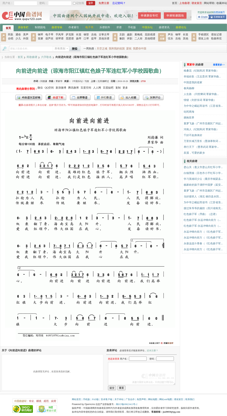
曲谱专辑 (57, 27)
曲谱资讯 (164, 27)
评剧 (129, 38)
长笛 (78, 34)
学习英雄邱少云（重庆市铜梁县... (203, 179)
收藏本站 (221, 3)
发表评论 (153, 97)
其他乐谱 (104, 38)
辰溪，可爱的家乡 (194, 152)
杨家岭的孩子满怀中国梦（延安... (203, 184)
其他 (185, 38)
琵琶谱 (70, 38)
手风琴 (60, 34)
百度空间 (86, 87)
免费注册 (104, 3)
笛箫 (40, 38)
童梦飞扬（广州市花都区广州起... (203, 123)
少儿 (18, 38)
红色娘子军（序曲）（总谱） (201, 214)
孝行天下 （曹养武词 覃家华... (201, 147)
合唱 (10, 38)
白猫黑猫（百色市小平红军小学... (203, 173)
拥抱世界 (189, 117)
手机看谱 (104, 97)
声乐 (170, 34)
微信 (40, 87)
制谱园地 (40, 27)
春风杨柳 (189, 88)
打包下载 (56, 97)
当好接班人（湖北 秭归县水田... (202, 196)
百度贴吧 (108, 87)
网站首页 (76, 399)
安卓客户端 (106, 399)
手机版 (132, 27)
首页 (174, 3)
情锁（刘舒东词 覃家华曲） (200, 100)
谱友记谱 (216, 34)
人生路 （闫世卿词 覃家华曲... (201, 94)
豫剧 (122, 38)
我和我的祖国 (117, 48)
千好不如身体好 (193, 135)
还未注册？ (152, 350)
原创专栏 (23, 27)
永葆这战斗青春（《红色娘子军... (203, 243)
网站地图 (152, 399)
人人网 (97, 87)
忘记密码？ (119, 3)
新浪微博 (61, 87)
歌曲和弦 (216, 38)
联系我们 (189, 399)
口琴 (86, 38)
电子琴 (49, 34)
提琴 (93, 38)
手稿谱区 (203, 34)
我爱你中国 (139, 48)
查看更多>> (219, 64)
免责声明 (141, 399)
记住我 (80, 3)
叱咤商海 (189, 111)
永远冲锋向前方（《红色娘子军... (203, 231)
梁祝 (128, 48)
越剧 (129, 34)
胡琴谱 (60, 38)
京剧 (122, 34)
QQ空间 (49, 87)
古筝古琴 (104, 34)
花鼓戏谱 (150, 34)
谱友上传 (203, 38)
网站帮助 (209, 3)
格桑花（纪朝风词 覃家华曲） (201, 70)
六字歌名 (46, 57)
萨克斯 (70, 34)
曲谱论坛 (181, 27)
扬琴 (78, 38)
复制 (118, 87)
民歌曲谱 (32, 57)
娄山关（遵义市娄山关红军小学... (203, 167)
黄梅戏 (138, 34)
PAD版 (95, 399)
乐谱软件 (105, 27)
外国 (25, 38)
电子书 (89, 27)
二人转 (138, 38)
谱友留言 (196, 3)
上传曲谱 (184, 3)
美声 (25, 34)
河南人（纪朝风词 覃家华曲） (201, 129)
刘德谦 (43, 81)
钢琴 (40, 34)
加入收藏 (129, 97)
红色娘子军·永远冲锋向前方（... (202, 220)
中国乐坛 (147, 27)
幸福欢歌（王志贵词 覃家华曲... (202, 76)
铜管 (86, 34)
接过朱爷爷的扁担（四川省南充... (203, 208)
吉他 (93, 34)
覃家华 (59, 81)
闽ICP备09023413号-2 (126, 404)
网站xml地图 (165, 399)
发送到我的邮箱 (28, 97)
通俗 (18, 34)
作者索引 (73, 27)
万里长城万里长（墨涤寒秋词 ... (202, 141)
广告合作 (130, 399)
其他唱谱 (150, 38)
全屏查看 (80, 97)
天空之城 (102, 48)
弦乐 (170, 38)
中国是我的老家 (193, 82)
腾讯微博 (73, 87)
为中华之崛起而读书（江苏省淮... (203, 105)
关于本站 (119, 399)
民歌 (10, 34)
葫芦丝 (49, 38)
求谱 (119, 27)
